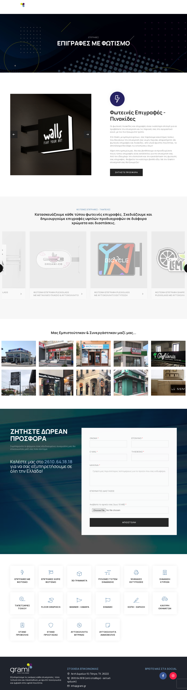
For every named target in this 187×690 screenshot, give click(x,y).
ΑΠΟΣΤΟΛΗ (129, 508)
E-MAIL (94, 438)
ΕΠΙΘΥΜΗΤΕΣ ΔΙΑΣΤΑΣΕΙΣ (102, 477)
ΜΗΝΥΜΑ (95, 451)
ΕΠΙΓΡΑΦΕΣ (44, 5)
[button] (87, 120)
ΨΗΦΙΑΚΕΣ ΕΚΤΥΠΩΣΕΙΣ (62, 7)
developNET (171, 683)
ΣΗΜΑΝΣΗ (84, 5)
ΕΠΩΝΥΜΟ (137, 424)
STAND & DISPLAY (99, 7)
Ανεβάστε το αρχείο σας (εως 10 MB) (108, 491)
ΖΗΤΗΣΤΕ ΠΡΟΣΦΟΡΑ (126, 158)
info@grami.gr (78, 672)
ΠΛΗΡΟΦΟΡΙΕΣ (140, 5)
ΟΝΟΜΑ (94, 424)
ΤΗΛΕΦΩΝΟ (137, 438)
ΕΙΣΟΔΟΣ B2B (171, 7)
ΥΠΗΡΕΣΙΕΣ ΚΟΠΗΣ (119, 7)
